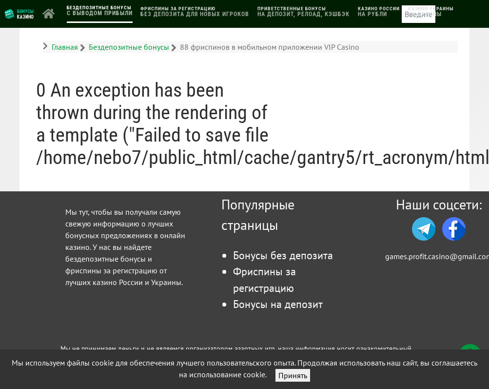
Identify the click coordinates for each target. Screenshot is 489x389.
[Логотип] (19, 13)
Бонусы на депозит (278, 304)
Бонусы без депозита (283, 255)
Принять (292, 375)
